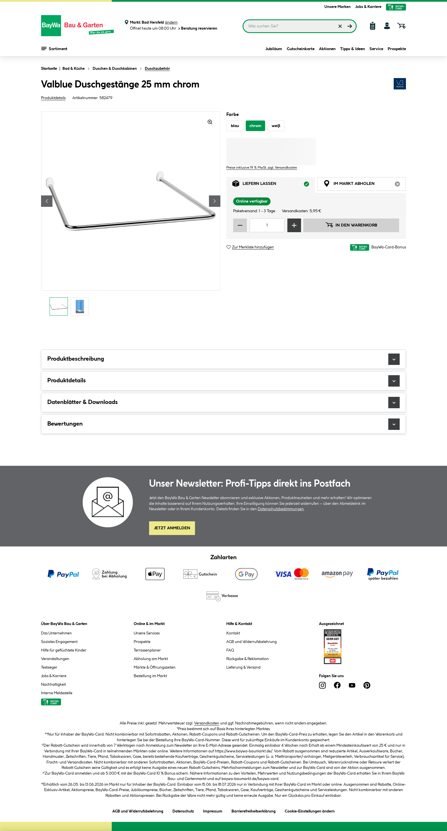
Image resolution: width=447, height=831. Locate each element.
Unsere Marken (337, 7)
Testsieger (49, 667)
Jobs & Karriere (368, 7)
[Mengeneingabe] (267, 225)
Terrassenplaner (147, 650)
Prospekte (397, 49)
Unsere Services (147, 633)
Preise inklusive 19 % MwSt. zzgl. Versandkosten (261, 167)
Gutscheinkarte (300, 49)
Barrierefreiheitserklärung (253, 810)
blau (235, 126)
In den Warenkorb (351, 225)
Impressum (212, 810)
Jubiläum (273, 49)
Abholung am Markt (151, 659)
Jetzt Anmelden (172, 528)
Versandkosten (206, 723)
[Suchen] (350, 26)
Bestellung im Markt (150, 676)
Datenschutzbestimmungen (281, 509)
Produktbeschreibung (223, 359)
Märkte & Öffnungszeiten (155, 667)
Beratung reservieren (197, 28)
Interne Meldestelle (56, 693)
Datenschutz (183, 810)
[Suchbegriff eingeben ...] (300, 26)
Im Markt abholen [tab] (364, 185)
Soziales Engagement (59, 642)
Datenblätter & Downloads (223, 402)
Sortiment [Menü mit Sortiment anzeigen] (54, 48)
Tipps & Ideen (352, 49)
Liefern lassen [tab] (273, 185)
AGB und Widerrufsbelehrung (251, 642)
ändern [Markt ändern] (171, 22)
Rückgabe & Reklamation (247, 659)
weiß (276, 126)
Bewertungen (223, 424)
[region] (131, 215)
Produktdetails (53, 98)
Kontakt (233, 633)
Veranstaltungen (55, 659)
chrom (255, 126)
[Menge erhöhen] (294, 225)
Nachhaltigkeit (53, 684)
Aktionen (327, 49)
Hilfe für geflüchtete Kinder (63, 650)
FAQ (230, 650)
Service (376, 49)
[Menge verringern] (240, 225)
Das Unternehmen (56, 633)
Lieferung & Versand (243, 667)
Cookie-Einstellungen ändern (310, 810)
